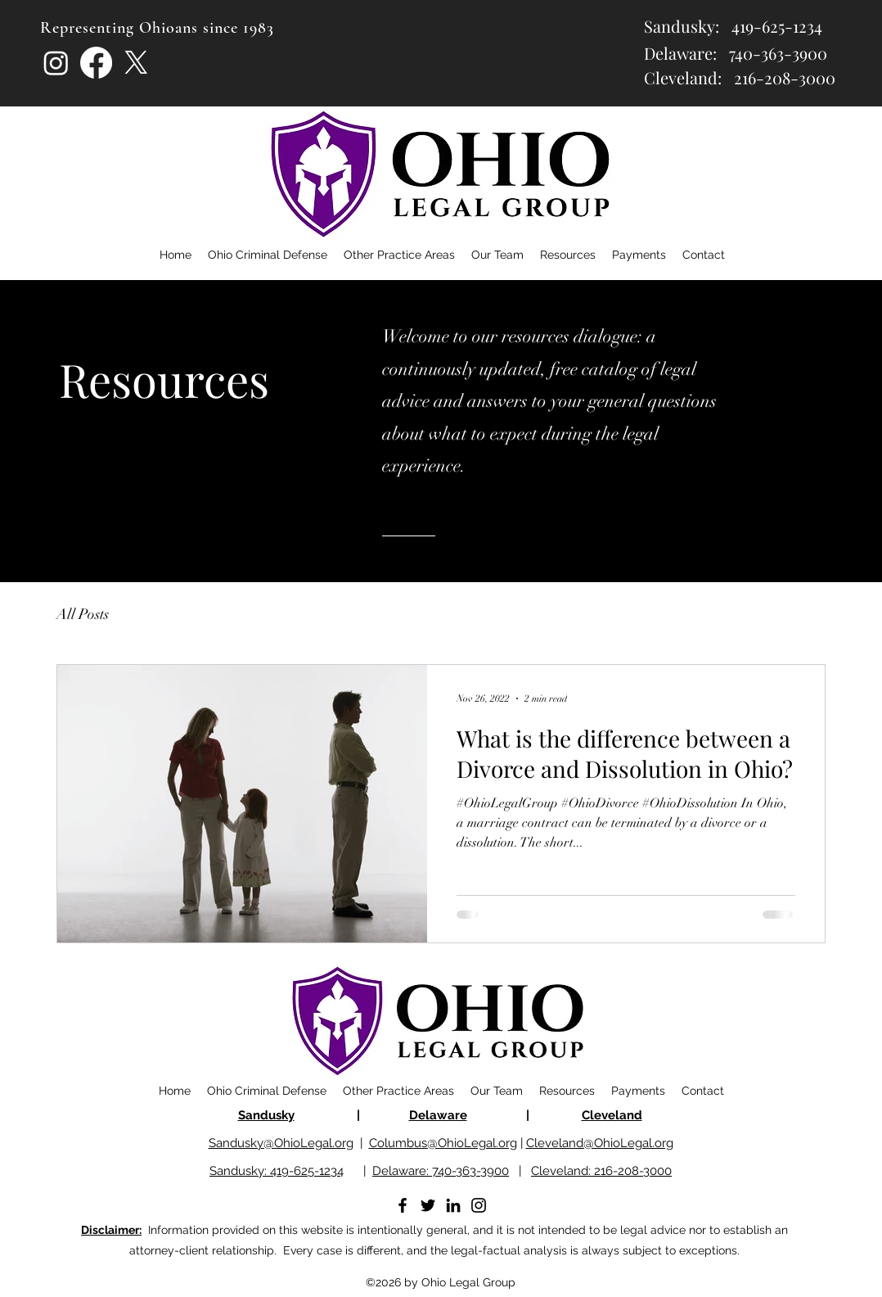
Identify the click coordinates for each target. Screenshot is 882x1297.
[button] (568, 254)
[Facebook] (96, 63)
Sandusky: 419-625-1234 (276, 1171)
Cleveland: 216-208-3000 (601, 1171)
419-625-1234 (776, 26)
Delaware (438, 1115)
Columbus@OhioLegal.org (443, 1143)
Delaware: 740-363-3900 (440, 1171)
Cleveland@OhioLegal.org (599, 1143)
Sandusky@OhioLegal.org (281, 1143)
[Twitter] (428, 1205)
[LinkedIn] (453, 1205)
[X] (136, 63)
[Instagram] (56, 63)
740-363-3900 (778, 53)
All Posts (82, 614)
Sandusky (266, 1115)
